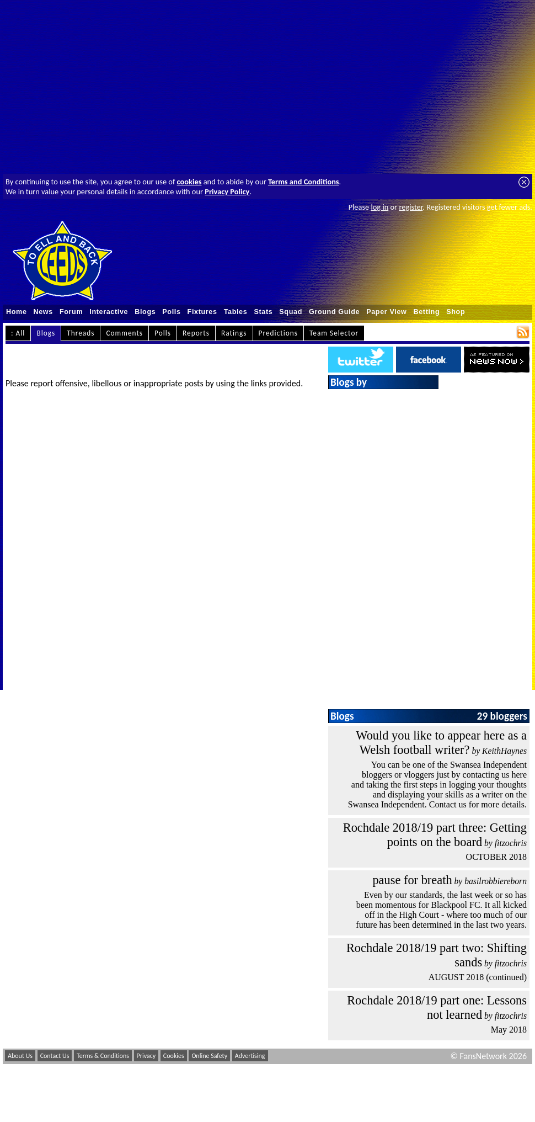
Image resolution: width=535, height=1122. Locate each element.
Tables (236, 312)
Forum (71, 312)
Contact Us (54, 1056)
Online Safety (209, 1056)
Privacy (146, 1056)
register (410, 207)
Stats (263, 312)
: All (18, 333)
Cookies (173, 1056)
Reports (196, 333)
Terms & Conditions (103, 1056)
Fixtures (202, 312)
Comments (124, 333)
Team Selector (334, 333)
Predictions (278, 333)
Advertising (250, 1056)
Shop (455, 312)
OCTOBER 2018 (496, 857)
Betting (426, 312)
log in (379, 207)
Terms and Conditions (303, 182)
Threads (80, 333)
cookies (189, 182)
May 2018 (509, 1029)
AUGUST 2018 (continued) (478, 977)
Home (16, 312)
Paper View (386, 312)
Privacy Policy (227, 191)
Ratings (234, 333)
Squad (290, 312)
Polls (171, 312)
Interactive (108, 312)
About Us (20, 1056)
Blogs (145, 312)
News (43, 312)
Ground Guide (334, 312)
